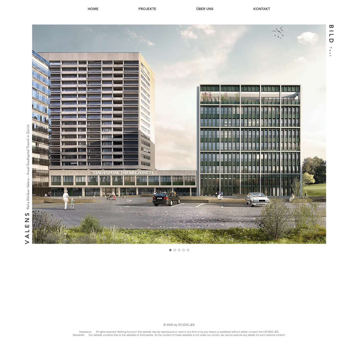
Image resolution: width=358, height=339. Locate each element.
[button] (331, 34)
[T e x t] (330, 56)
